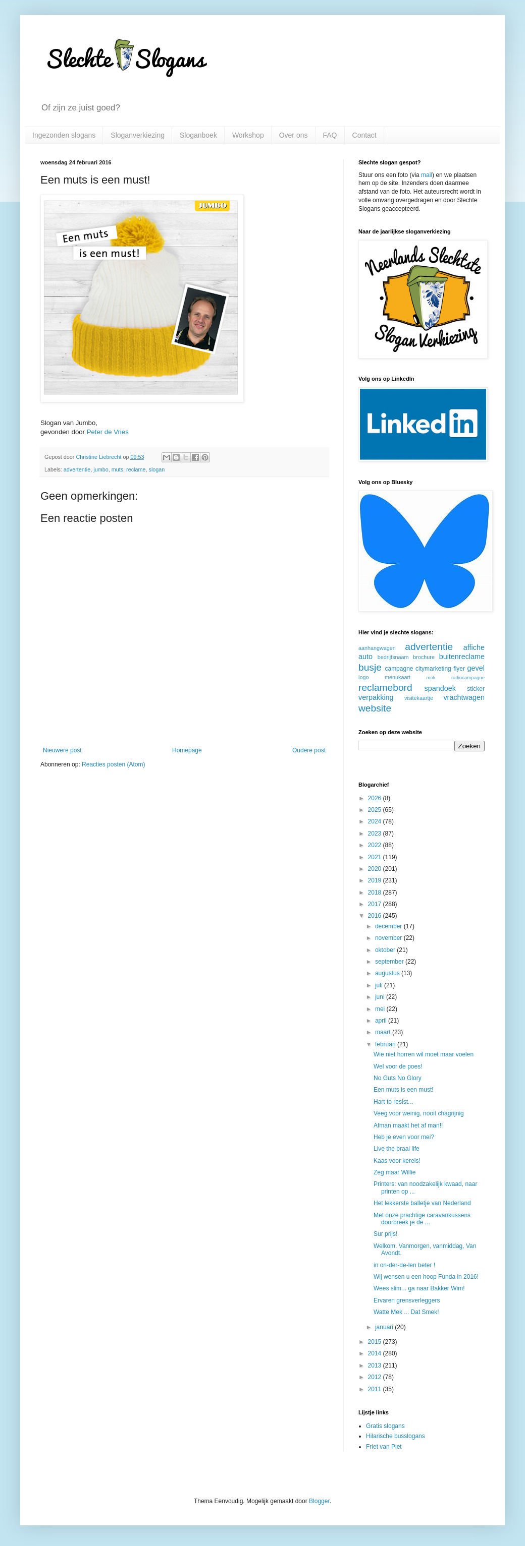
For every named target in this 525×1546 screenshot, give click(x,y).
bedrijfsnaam (393, 657)
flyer (459, 668)
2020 (375, 868)
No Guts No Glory (398, 1078)
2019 (375, 880)
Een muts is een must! (404, 1089)
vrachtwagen (464, 697)
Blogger (319, 1501)
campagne (399, 668)
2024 (375, 821)
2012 (375, 1377)
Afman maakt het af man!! (408, 1125)
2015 (375, 1341)
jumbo (100, 469)
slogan (156, 469)
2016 (375, 915)
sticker (476, 688)
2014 (375, 1353)
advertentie (77, 469)
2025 (375, 809)
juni (380, 996)
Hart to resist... (393, 1101)
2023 (375, 833)
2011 (375, 1389)
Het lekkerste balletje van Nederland (422, 1203)
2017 (375, 904)
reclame (135, 469)
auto (365, 656)
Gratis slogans (385, 1426)
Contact (364, 135)
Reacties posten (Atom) (113, 764)
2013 (375, 1365)
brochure (424, 657)
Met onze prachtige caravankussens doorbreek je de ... (422, 1219)
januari (385, 1327)
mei (381, 1009)
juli (379, 985)
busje (370, 667)
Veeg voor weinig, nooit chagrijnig (419, 1113)
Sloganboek (198, 135)
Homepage (187, 750)
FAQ (330, 135)
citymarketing (433, 668)
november (389, 937)
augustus (388, 973)
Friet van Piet (384, 1446)
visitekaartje (418, 698)
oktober (386, 950)
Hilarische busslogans (395, 1436)
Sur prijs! (385, 1233)
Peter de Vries (108, 432)
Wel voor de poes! (398, 1066)
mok (431, 677)
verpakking (376, 697)
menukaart (397, 677)
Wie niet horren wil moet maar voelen (424, 1054)
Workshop (248, 135)
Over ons (293, 135)
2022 (375, 845)
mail (426, 175)
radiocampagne (468, 677)
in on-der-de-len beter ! (404, 1265)
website (374, 708)
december (389, 926)
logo (363, 677)
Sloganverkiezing (138, 135)
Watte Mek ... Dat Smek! (406, 1312)
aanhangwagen (377, 648)
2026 (375, 798)
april (381, 1020)
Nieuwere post (62, 750)
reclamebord (385, 687)
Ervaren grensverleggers (407, 1300)
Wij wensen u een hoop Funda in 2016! (426, 1276)
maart (383, 1032)
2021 (375, 857)
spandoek (439, 688)
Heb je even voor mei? (404, 1137)
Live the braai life (396, 1148)
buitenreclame (462, 656)
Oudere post (309, 750)
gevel (476, 668)
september (390, 961)
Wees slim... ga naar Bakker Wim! (419, 1288)
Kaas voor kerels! (397, 1160)
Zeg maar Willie (394, 1172)
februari (386, 1044)
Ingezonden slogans (63, 135)
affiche (474, 647)
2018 (375, 892)
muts (117, 469)
